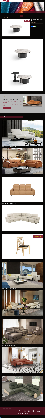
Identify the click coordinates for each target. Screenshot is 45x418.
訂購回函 (33, 411)
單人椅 (19, 411)
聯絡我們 (29, 411)
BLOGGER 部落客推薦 (35, 12)
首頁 (4, 17)
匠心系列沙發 (42, 12)
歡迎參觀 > (6, 108)
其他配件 (33, 410)
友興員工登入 (38, 411)
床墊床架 (29, 410)
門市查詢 (25, 411)
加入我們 (38, 410)
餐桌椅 (19, 410)
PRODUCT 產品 (27, 12)
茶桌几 (24, 410)
